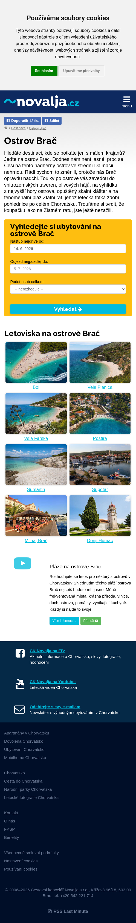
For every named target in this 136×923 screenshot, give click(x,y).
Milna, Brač (36, 540)
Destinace (18, 128)
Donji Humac (100, 540)
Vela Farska (36, 438)
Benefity (11, 837)
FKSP (9, 829)
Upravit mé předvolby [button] (81, 71)
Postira (100, 438)
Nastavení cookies (21, 861)
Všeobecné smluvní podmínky (31, 852)
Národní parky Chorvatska (28, 789)
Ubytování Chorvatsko (24, 749)
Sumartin (36, 489)
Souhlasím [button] (44, 71)
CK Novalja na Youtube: (53, 681)
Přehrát (91, 621)
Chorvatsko (14, 773)
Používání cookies (20, 869)
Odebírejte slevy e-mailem (55, 706)
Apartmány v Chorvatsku (26, 733)
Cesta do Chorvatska (23, 781)
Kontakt (11, 812)
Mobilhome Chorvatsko (25, 757)
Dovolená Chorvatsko (23, 741)
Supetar (100, 489)
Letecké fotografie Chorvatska (31, 797)
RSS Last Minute (68, 911)
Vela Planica (100, 387)
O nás (9, 821)
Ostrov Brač (37, 128)
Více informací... (64, 621)
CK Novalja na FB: (47, 650)
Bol (36, 387)
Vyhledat (68, 309)
